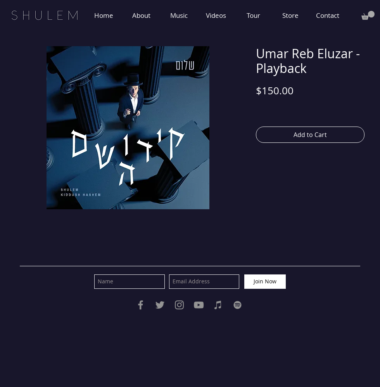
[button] (368, 15)
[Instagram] (179, 305)
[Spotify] (237, 305)
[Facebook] (141, 305)
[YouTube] (199, 305)
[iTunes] (218, 305)
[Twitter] (160, 305)
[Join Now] (265, 281)
